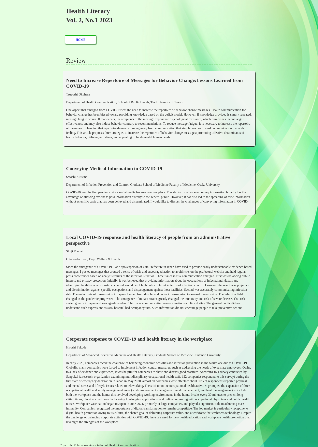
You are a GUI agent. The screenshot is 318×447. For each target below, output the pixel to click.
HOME (80, 39)
